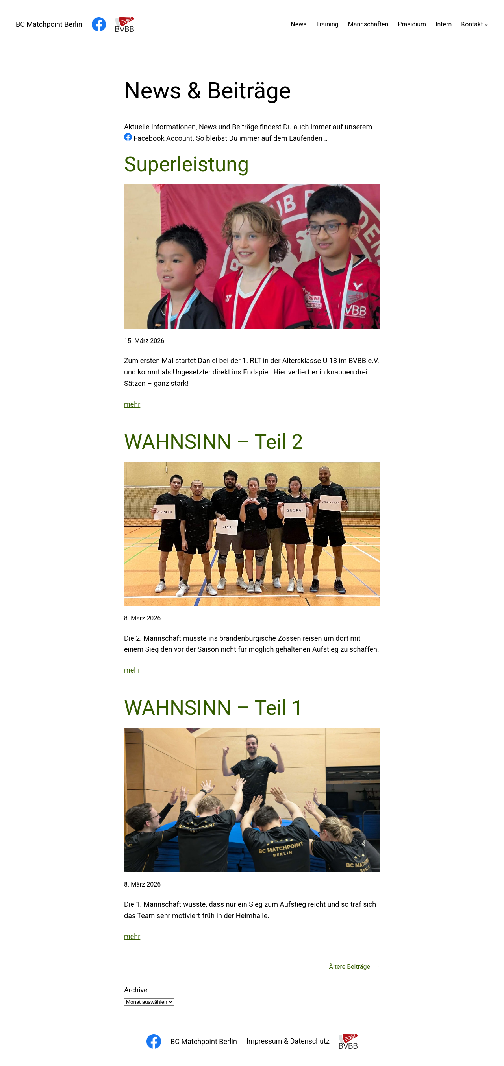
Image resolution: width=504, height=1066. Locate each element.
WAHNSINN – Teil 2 (213, 442)
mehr (132, 404)
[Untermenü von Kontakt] (486, 24)
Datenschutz (310, 1041)
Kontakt (472, 24)
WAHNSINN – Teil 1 (213, 708)
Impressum (264, 1041)
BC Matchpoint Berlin (49, 24)
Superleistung (186, 164)
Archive (136, 990)
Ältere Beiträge (354, 967)
